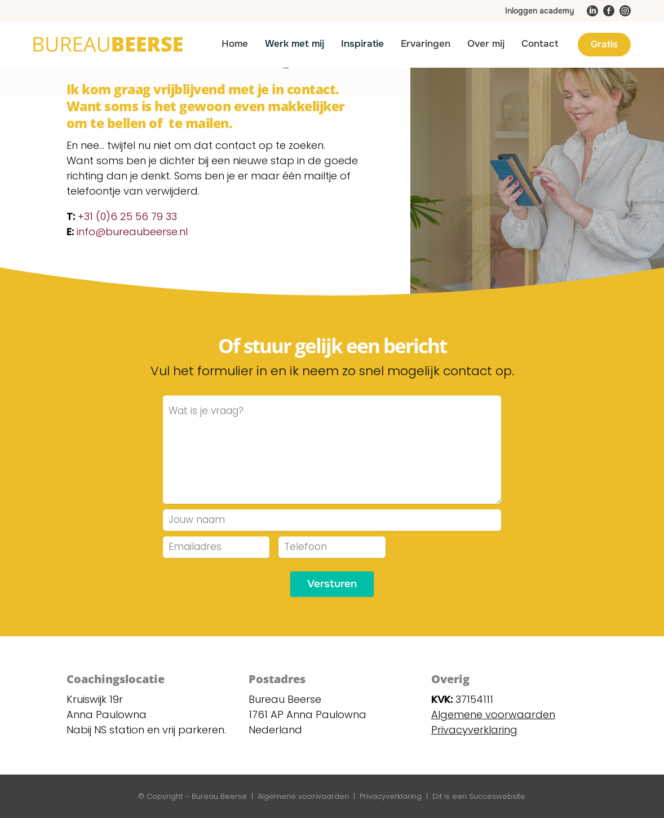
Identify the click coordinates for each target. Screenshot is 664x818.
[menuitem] (541, 11)
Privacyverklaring (391, 796)
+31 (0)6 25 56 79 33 (127, 216)
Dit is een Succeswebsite (478, 796)
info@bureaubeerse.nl (132, 232)
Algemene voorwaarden (493, 714)
